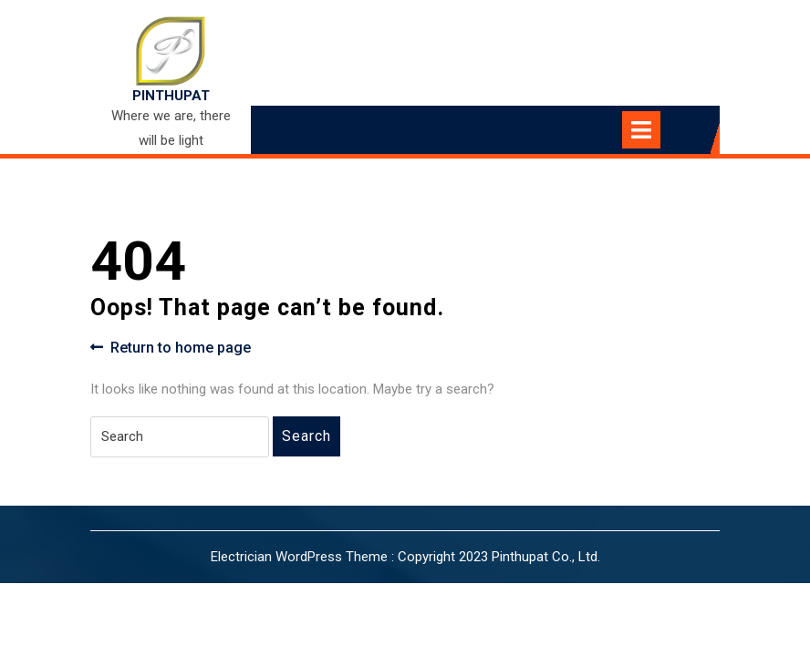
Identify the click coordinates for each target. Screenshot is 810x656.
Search (306, 436)
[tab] (657, 130)
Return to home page (170, 348)
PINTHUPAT (171, 95)
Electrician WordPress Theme (299, 556)
